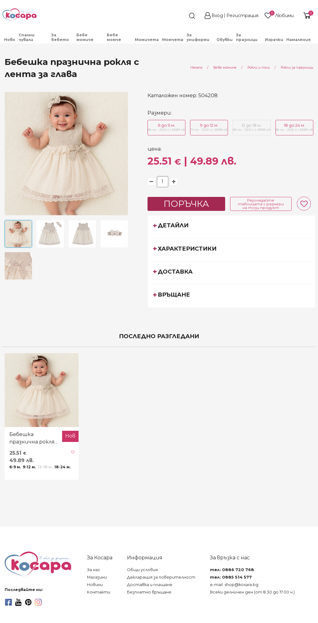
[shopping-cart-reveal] (306, 15)
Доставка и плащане (149, 584)
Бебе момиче (84, 37)
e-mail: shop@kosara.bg (234, 584)
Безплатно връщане (149, 592)
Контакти (98, 592)
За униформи (198, 37)
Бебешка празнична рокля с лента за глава (34, 438)
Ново (9, 39)
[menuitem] (9, 40)
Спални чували (26, 37)
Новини (95, 584)
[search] (180, 16)
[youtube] (18, 602)
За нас (93, 569)
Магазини (97, 577)
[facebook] (8, 602)
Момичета (147, 39)
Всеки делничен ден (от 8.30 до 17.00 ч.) (252, 592)
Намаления (298, 39)
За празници (246, 37)
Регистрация (242, 15)
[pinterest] (28, 602)
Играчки (274, 39)
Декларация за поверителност (161, 577)
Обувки (224, 39)
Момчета (172, 39)
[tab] (232, 226)
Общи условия (142, 569)
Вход (217, 15)
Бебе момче (114, 37)
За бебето (60, 37)
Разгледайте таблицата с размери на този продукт (261, 204)
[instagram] (38, 602)
